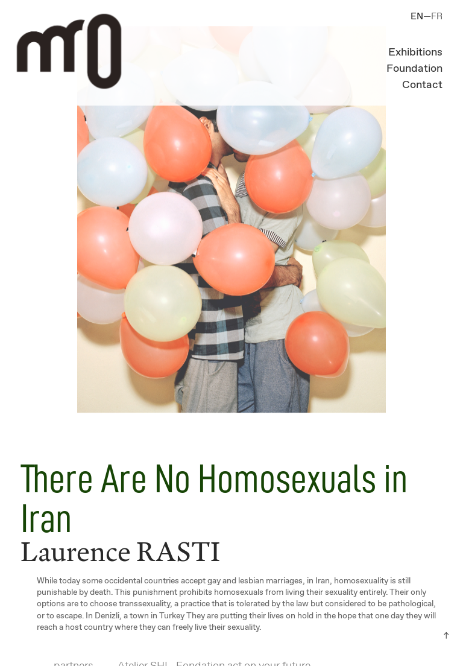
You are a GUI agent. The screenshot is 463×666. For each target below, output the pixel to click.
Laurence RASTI (120, 551)
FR (437, 17)
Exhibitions (415, 52)
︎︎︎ (446, 635)
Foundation (414, 69)
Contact (422, 85)
